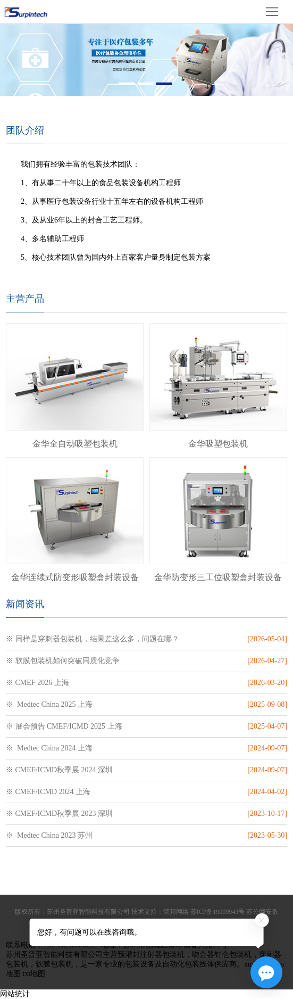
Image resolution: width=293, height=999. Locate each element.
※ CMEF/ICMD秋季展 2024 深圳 (59, 770)
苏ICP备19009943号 (217, 911)
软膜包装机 (54, 964)
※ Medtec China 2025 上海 (49, 704)
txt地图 (34, 974)
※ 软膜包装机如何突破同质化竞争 (63, 661)
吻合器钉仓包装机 (222, 955)
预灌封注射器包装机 (151, 955)
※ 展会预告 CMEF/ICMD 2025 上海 (64, 726)
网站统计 (15, 994)
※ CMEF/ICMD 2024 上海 (48, 792)
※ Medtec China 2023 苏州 (49, 835)
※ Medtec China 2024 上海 (49, 748)
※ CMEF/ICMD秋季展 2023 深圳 (59, 814)
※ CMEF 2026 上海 (37, 683)
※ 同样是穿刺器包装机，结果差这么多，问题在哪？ (92, 639)
